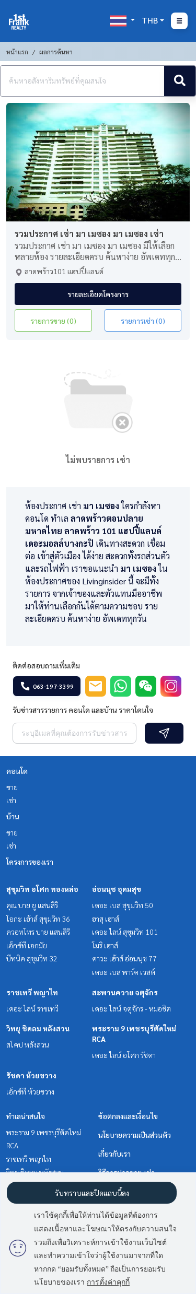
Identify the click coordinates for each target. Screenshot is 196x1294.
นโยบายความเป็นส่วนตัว (134, 1134)
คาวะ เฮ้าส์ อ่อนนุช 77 (124, 958)
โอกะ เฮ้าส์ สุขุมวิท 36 (38, 918)
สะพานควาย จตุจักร (125, 992)
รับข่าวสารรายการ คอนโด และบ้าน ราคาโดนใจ (83, 709)
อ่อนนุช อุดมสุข (116, 888)
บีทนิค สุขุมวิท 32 (31, 958)
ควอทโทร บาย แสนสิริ (38, 931)
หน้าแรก (17, 52)
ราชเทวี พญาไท (32, 992)
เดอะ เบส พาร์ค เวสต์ (123, 972)
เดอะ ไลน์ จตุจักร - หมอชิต (131, 1008)
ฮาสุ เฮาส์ (105, 918)
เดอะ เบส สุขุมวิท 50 (122, 905)
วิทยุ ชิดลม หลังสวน (38, 1028)
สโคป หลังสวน (27, 1044)
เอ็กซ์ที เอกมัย (26, 945)
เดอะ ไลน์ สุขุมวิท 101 (125, 931)
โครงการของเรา (29, 861)
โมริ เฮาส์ (105, 945)
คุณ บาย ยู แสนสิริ (32, 905)
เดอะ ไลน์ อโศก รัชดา (124, 1055)
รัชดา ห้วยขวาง (31, 1075)
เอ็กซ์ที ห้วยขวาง (30, 1091)
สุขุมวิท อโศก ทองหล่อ (42, 888)
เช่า (11, 800)
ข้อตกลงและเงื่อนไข (128, 1116)
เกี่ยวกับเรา (114, 1153)
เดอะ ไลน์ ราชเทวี (32, 1008)
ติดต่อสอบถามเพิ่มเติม (46, 665)
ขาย (12, 787)
